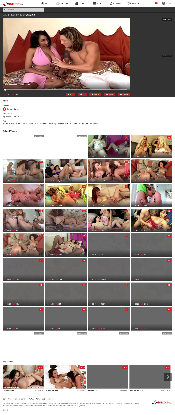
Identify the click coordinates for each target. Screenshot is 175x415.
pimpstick (34, 124)
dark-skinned (22, 124)
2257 (50, 399)
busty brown (9, 124)
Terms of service (20, 399)
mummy (94, 124)
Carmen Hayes (10, 109)
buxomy (53, 124)
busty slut (84, 124)
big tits (74, 124)
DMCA (31, 399)
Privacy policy (41, 399)
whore (20, 117)
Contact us (7, 399)
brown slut (63, 124)
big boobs (7, 117)
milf (14, 117)
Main (5, 15)
